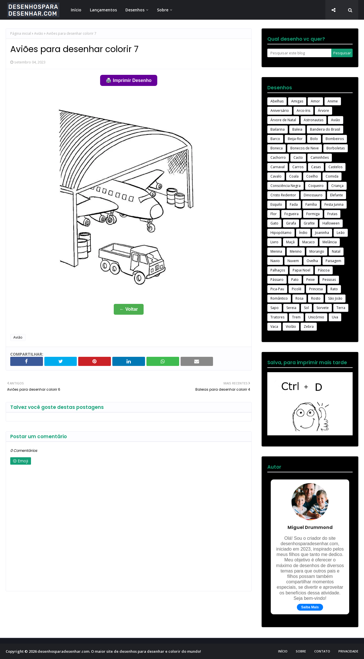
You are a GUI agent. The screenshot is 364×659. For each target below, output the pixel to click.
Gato (274, 223)
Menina (276, 251)
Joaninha (322, 232)
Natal (336, 251)
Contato (322, 651)
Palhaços (277, 270)
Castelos (335, 166)
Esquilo (276, 204)
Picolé (296, 289)
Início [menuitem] (76, 10)
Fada (294, 204)
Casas (316, 166)
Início (283, 651)
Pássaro (277, 279)
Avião (38, 33)
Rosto (315, 298)
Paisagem (333, 260)
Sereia (291, 307)
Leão (341, 232)
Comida (332, 176)
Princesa (316, 289)
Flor (273, 213)
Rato (334, 289)
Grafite (309, 223)
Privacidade (348, 651)
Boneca (276, 148)
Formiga (313, 213)
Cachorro (278, 157)
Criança (337, 185)
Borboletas (335, 148)
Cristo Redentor (283, 195)
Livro (274, 242)
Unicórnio (316, 317)
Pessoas (329, 279)
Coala (294, 176)
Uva (335, 317)
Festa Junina (334, 204)
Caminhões (320, 157)
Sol (306, 307)
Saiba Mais (310, 607)
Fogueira (291, 213)
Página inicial (20, 33)
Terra (340, 307)
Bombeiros (335, 138)
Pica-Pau (277, 289)
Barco (275, 138)
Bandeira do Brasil (325, 129)
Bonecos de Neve (304, 148)
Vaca (274, 326)
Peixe (310, 279)
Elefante (336, 195)
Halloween (331, 223)
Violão (291, 326)
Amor (315, 101)
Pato (295, 279)
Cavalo (276, 176)
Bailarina (277, 129)
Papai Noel (301, 270)
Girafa (291, 223)
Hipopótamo (280, 232)
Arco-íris (303, 110)
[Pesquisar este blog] (299, 53)
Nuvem (293, 260)
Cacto (298, 157)
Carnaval (277, 166)
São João (335, 298)
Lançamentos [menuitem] (103, 10)
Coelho (312, 176)
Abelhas (277, 101)
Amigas (297, 101)
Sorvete (323, 307)
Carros (297, 166)
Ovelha (312, 260)
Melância (329, 242)
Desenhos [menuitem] (134, 10)
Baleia (297, 129)
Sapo (274, 307)
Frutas (332, 213)
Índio (303, 232)
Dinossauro (313, 195)
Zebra (309, 326)
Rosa (299, 298)
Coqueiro (316, 185)
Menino (296, 251)
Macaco (308, 242)
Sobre (301, 651)
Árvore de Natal (283, 120)
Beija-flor (295, 138)
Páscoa (324, 270)
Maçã (290, 242)
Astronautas (313, 120)
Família (311, 204)
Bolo (314, 138)
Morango (316, 251)
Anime (333, 101)
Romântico (279, 298)
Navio (275, 260)
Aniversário (279, 110)
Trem (296, 317)
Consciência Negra (285, 185)
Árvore (323, 110)
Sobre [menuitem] (162, 10)
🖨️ (128, 80)
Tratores (277, 317)
